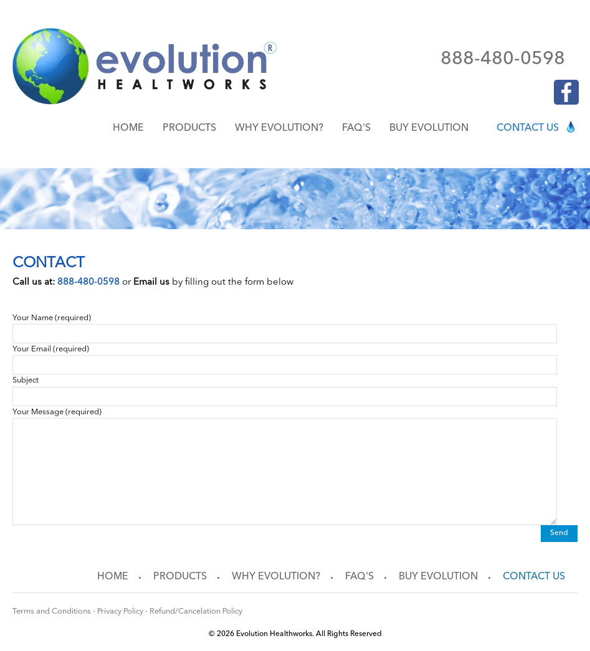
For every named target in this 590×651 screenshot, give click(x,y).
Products (189, 128)
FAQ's (356, 128)
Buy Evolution (429, 128)
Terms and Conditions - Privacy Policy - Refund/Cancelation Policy (127, 611)
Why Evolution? (279, 128)
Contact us (528, 128)
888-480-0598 (502, 59)
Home (128, 128)
